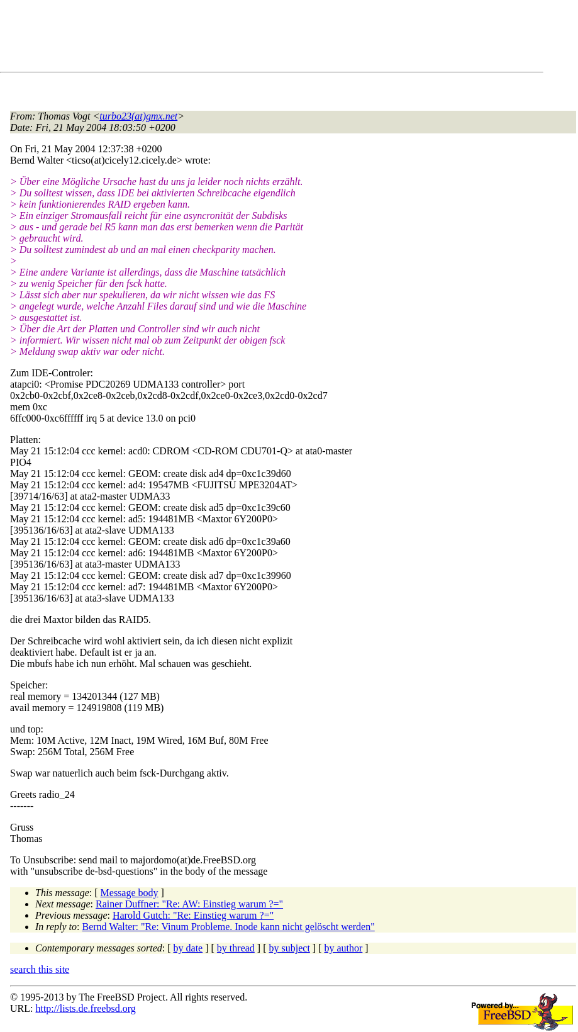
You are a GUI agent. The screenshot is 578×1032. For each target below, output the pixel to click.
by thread (236, 948)
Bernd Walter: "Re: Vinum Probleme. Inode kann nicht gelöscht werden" (228, 926)
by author (343, 948)
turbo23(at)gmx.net (138, 116)
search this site (39, 969)
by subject (289, 948)
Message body (129, 892)
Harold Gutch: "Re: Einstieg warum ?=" (193, 915)
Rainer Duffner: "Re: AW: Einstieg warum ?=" (189, 904)
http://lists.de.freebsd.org (85, 1008)
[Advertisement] (239, 38)
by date (188, 948)
